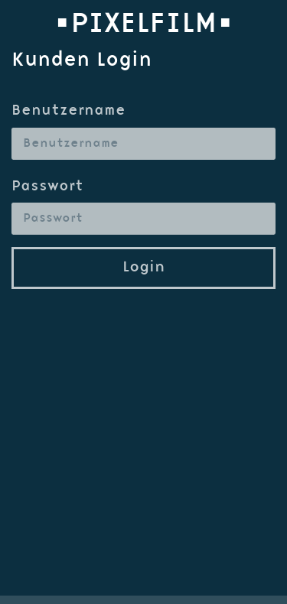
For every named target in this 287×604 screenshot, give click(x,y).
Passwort (47, 187)
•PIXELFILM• (143, 25)
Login (143, 267)
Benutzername (68, 111)
